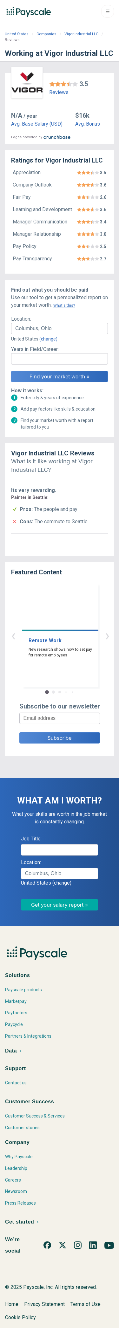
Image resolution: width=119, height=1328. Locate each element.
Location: (21, 319)
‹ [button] (52, 635)
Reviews (59, 92)
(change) (48, 338)
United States (17, 34)
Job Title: (31, 839)
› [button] (67, 635)
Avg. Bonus (87, 124)
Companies (46, 34)
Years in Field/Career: (35, 349)
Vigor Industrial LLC (81, 34)
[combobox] (59, 328)
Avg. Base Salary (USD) (37, 124)
